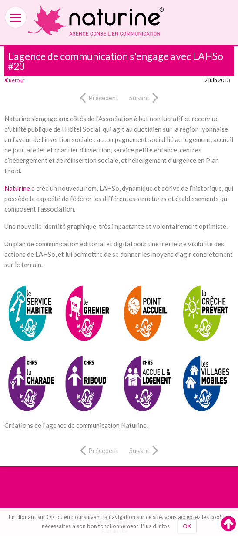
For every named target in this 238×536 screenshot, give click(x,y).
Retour (14, 80)
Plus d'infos (155, 526)
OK (187, 526)
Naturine (17, 188)
